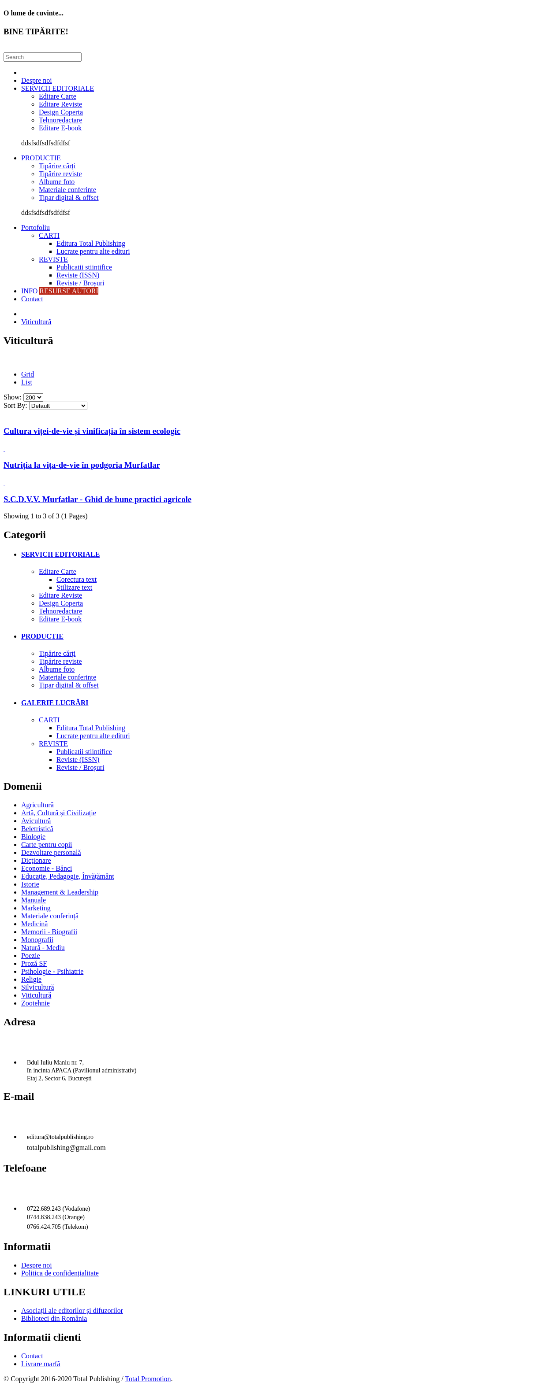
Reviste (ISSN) (77, 275)
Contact (32, 299)
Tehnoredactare (60, 120)
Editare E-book (60, 128)
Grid (27, 374)
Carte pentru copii (46, 844)
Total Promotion (148, 1379)
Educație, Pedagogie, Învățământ (67, 876)
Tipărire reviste (60, 173)
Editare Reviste (60, 104)
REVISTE (53, 259)
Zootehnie (35, 1003)
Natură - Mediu (43, 947)
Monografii (37, 939)
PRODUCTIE (41, 158)
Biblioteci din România (54, 1318)
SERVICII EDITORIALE (57, 88)
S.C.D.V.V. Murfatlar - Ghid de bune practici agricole (97, 499)
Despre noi (36, 80)
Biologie (33, 836)
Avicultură (36, 820)
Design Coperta (61, 112)
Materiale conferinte (67, 189)
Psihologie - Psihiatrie (52, 971)
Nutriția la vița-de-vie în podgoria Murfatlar (82, 464)
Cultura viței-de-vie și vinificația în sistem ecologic (92, 431)
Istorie (30, 884)
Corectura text (76, 579)
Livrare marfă (40, 1364)
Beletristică (37, 828)
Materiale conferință (50, 916)
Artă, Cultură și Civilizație (58, 813)
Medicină (34, 924)
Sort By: (15, 405)
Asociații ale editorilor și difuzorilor (72, 1310)
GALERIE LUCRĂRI (54, 702)
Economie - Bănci (46, 868)
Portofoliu (35, 227)
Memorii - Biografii (49, 931)
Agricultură (37, 805)
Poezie (30, 955)
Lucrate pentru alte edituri (93, 251)
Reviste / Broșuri (80, 283)
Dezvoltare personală (51, 852)
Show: (13, 397)
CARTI (49, 235)
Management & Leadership (59, 892)
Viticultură (36, 321)
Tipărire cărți (57, 166)
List (26, 382)
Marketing (36, 908)
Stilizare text (74, 587)
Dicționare (36, 860)
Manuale (33, 900)
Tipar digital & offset (69, 197)
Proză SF (34, 963)
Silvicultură (37, 987)
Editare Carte (57, 96)
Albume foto (57, 181)
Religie (31, 979)
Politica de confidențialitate (60, 1273)
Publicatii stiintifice (84, 267)
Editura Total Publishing (90, 243)
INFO (59, 291)
